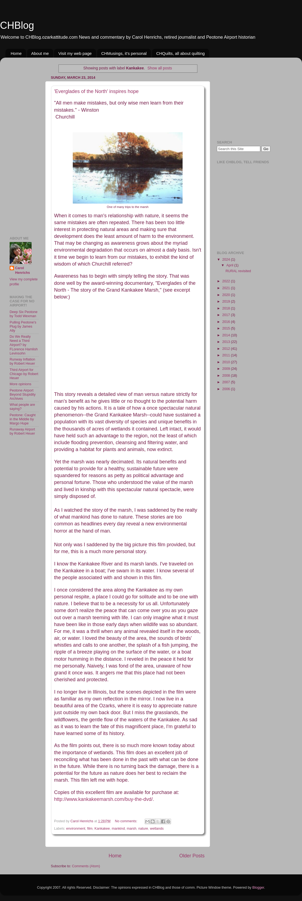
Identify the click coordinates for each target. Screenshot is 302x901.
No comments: (126, 821)
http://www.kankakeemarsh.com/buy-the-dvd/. (104, 799)
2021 (226, 288)
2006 (226, 389)
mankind (118, 828)
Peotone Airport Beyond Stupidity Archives (23, 394)
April (230, 265)
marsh (131, 828)
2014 (226, 335)
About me (40, 53)
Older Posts (192, 855)
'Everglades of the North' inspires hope (96, 91)
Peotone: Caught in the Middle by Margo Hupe (23, 419)
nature (143, 828)
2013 (226, 342)
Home (16, 53)
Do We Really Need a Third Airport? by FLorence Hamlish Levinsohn (24, 345)
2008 (226, 376)
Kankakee (102, 828)
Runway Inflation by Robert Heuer (22, 361)
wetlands (157, 828)
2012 (226, 349)
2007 (226, 382)
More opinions (20, 384)
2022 (226, 281)
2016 (226, 322)
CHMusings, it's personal (124, 53)
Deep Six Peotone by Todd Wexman (24, 314)
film (90, 828)
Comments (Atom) (86, 866)
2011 (226, 355)
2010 (226, 362)
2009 (226, 369)
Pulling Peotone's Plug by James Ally (23, 326)
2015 (226, 328)
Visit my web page (74, 53)
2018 (226, 308)
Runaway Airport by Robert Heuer (22, 431)
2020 (226, 295)
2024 (226, 259)
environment (75, 828)
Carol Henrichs (22, 270)
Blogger (258, 887)
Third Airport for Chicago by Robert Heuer (24, 374)
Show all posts (159, 68)
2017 (226, 315)
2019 (226, 301)
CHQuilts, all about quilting (180, 53)
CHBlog (17, 25)
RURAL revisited (238, 271)
